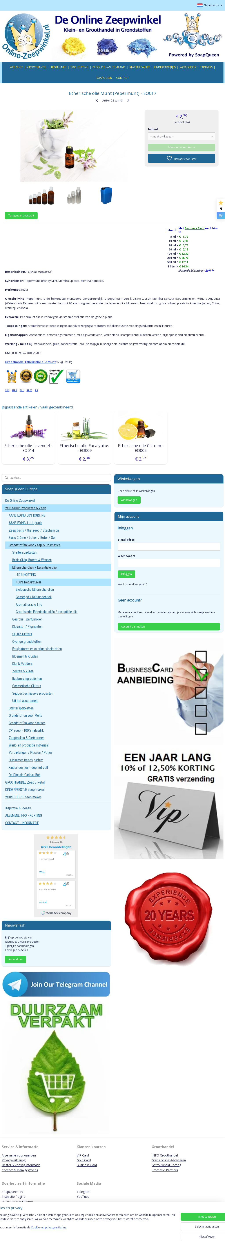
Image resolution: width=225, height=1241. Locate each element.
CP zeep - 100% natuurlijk (26, 730)
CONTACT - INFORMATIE (22, 823)
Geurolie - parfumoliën (27, 619)
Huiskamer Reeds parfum (26, 760)
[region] (83, 1226)
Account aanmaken (133, 626)
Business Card (87, 1165)
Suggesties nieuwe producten (32, 693)
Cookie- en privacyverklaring (62, 1232)
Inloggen (126, 574)
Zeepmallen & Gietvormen (26, 738)
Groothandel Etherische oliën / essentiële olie (47, 612)
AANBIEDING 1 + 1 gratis (25, 523)
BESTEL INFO (59, 67)
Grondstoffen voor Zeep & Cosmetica (34, 545)
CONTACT (122, 78)
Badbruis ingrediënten (27, 679)
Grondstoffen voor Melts (25, 715)
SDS (7, 390)
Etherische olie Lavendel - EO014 (28, 448)
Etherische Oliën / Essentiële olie (34, 567)
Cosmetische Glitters (26, 686)
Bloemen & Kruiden (25, 656)
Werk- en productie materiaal (29, 745)
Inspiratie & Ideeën (18, 808)
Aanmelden (15, 959)
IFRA (14, 390)
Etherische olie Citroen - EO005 (140, 448)
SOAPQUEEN (104, 78)
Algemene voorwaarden (19, 1155)
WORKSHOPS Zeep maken (23, 797)
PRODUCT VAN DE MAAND (109, 67)
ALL (22, 390)
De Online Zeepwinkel (20, 500)
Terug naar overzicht (21, 215)
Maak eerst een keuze (181, 147)
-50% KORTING (26, 575)
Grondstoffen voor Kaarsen (27, 723)
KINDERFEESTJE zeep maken (25, 790)
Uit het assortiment (25, 701)
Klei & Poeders (22, 664)
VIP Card (83, 1155)
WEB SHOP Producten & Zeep (25, 508)
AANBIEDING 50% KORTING (27, 515)
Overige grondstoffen (27, 641)
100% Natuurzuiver (28, 582)
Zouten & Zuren (23, 671)
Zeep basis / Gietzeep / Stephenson (34, 530)
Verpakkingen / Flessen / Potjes (31, 752)
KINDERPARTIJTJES (165, 67)
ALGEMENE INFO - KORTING (23, 815)
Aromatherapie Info (29, 604)
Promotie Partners (165, 1170)
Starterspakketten (24, 552)
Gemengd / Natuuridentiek (34, 597)
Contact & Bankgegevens (20, 1170)
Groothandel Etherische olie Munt (30, 362)
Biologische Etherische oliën (35, 589)
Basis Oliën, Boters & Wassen (32, 560)
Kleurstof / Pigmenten (27, 626)
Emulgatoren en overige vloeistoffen (37, 649)
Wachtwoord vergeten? (132, 584)
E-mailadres (126, 540)
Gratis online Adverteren (169, 1160)
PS (36, 390)
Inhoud (153, 129)
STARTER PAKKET (139, 67)
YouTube (83, 1196)
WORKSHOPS (188, 67)
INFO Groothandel (165, 1155)
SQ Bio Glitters (22, 634)
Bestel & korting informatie (21, 1165)
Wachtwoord (127, 556)
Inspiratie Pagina (13, 1196)
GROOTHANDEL (37, 67)
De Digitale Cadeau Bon (24, 775)
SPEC (29, 390)
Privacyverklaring (13, 1160)
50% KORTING (79, 67)
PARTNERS (206, 67)
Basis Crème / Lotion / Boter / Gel (32, 538)
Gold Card (84, 1160)
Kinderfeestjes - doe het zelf (28, 767)
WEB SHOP (16, 67)
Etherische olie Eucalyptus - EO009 (84, 448)
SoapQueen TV (12, 1192)
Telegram (83, 1192)
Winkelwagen (129, 500)
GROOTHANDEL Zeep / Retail (25, 782)
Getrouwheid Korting (166, 1165)
